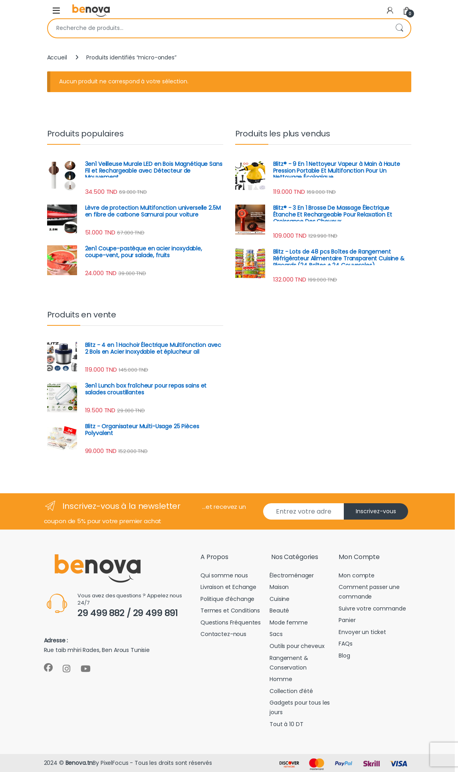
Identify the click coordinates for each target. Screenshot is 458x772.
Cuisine (279, 599)
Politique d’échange (227, 599)
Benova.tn (79, 763)
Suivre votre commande (372, 608)
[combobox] (218, 28)
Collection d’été (291, 691)
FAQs (345, 644)
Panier (347, 620)
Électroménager (292, 575)
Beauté (279, 610)
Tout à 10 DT (286, 724)
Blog (344, 656)
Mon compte (357, 575)
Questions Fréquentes (230, 622)
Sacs (276, 634)
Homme (281, 679)
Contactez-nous (223, 634)
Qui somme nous (224, 575)
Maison (279, 587)
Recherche (399, 28)
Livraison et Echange (228, 587)
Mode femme (289, 622)
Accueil (57, 57)
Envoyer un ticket (362, 632)
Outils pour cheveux (297, 646)
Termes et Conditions (230, 610)
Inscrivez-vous (376, 511)
